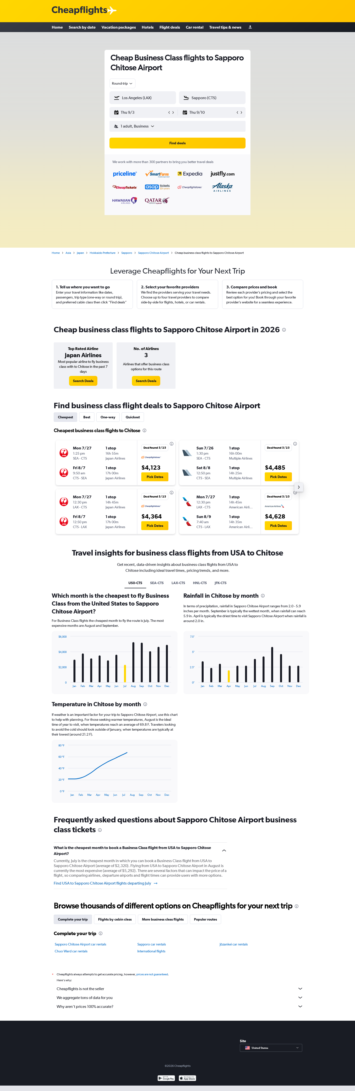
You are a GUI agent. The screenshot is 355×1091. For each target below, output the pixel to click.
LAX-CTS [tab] (178, 583)
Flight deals (170, 27)
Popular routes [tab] (205, 919)
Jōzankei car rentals (234, 944)
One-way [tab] (108, 417)
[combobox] (122, 83)
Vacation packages (119, 27)
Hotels (148, 27)
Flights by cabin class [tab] (115, 919)
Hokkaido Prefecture (102, 253)
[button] (140, 112)
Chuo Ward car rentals (71, 951)
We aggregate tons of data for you (180, 997)
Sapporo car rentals (151, 944)
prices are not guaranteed (152, 974)
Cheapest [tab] (65, 417)
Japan (80, 253)
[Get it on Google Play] (166, 1079)
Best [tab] (86, 417)
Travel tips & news (225, 27)
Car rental (194, 27)
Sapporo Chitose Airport (153, 253)
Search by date (82, 27)
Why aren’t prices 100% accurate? (180, 1006)
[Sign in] (250, 27)
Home (57, 27)
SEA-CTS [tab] (157, 583)
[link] (83, 381)
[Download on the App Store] (187, 1079)
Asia (68, 253)
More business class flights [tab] (163, 919)
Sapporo (126, 253)
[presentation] (284, 330)
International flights (151, 951)
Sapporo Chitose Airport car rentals (80, 944)
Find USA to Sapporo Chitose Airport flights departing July (106, 883)
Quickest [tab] (133, 417)
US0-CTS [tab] (135, 583)
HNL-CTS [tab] (200, 583)
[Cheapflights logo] (79, 10)
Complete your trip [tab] (73, 919)
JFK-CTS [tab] (221, 583)
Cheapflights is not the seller (180, 989)
